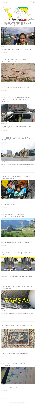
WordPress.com (21, 403)
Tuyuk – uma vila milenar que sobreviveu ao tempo (14, 60)
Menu (32, 2)
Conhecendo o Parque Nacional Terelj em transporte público (15, 215)
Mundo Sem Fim (8, 2)
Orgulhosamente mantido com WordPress (18, 402)
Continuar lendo (4, 52)
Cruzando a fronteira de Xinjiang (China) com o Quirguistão (16, 24)
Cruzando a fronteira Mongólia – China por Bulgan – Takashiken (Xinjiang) (16, 99)
